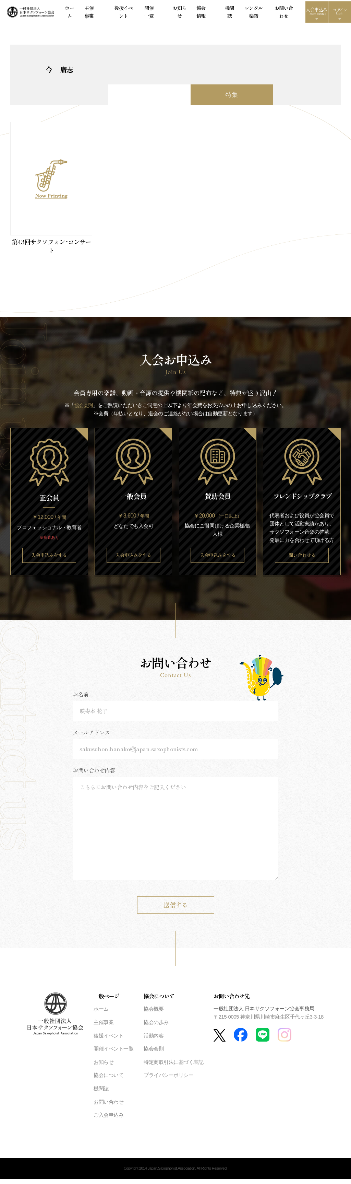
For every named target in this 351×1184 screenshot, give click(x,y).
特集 (232, 98)
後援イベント (132, 13)
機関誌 (211, 13)
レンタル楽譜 (232, 13)
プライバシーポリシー (168, 1080)
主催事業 (109, 13)
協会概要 (154, 1014)
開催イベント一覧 (113, 1054)
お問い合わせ (259, 13)
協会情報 (194, 13)
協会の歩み (156, 1028)
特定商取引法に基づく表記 (173, 1067)
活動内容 (154, 1041)
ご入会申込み (108, 1120)
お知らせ (175, 13)
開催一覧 (156, 13)
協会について (108, 1080)
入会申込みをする (49, 559)
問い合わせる (302, 559)
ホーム (92, 13)
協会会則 (84, 408)
